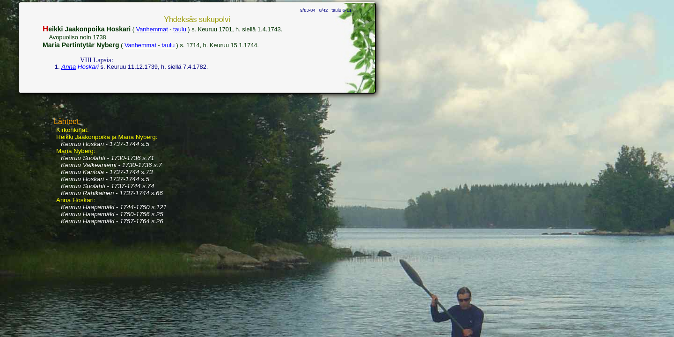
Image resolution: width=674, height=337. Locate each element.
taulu (179, 29)
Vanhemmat (152, 29)
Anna (68, 66)
